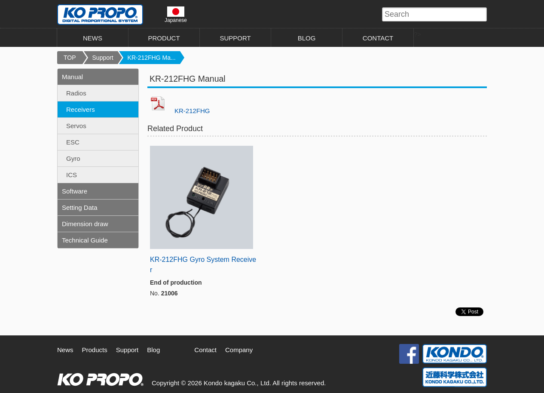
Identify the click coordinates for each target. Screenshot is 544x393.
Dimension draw (85, 223)
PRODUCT (164, 38)
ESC (72, 142)
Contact (205, 349)
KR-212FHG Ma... (152, 57)
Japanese (176, 14)
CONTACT (378, 38)
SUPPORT (235, 38)
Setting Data (80, 207)
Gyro (73, 158)
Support (102, 57)
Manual (72, 76)
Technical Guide (85, 240)
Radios (76, 93)
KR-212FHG (192, 110)
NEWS (92, 38)
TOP (70, 57)
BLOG (307, 38)
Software (74, 191)
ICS (71, 174)
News (65, 349)
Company (239, 349)
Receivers (80, 109)
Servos (76, 125)
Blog (153, 349)
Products (94, 349)
